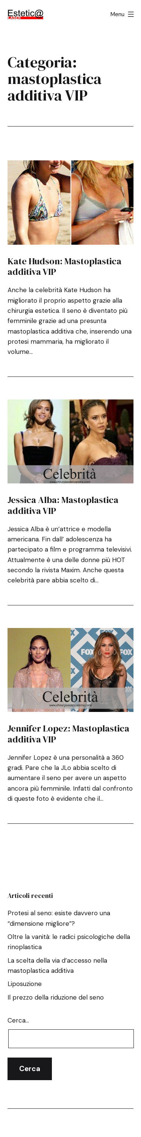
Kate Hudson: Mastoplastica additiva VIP (64, 266)
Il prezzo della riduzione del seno (56, 997)
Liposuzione (25, 984)
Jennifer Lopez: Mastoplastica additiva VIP (68, 733)
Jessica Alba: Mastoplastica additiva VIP (63, 505)
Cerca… (18, 1020)
